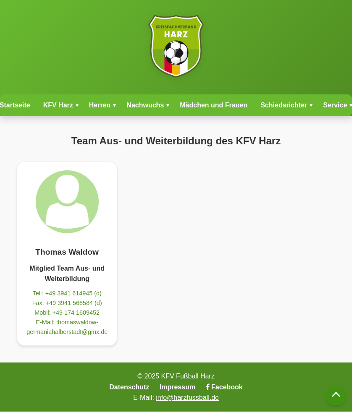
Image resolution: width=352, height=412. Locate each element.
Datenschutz (129, 387)
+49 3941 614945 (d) (73, 293)
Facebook (224, 387)
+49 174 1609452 (76, 312)
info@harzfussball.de (187, 397)
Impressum (177, 387)
